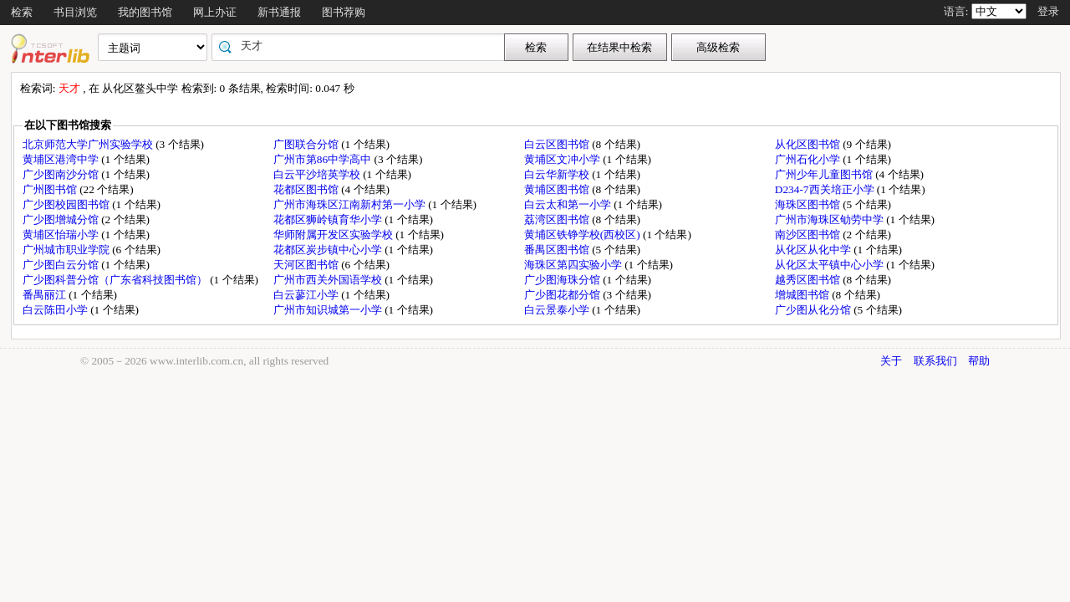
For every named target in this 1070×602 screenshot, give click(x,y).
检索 (22, 12)
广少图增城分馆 (62, 219)
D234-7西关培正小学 (826, 189)
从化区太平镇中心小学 (830, 264)
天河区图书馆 (307, 264)
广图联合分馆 (307, 144)
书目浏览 (75, 12)
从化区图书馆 (809, 144)
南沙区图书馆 (809, 234)
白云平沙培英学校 (318, 174)
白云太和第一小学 (569, 204)
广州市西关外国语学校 (329, 279)
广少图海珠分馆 (563, 279)
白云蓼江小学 (307, 294)
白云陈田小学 (56, 310)
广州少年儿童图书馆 (825, 174)
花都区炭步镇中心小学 (329, 249)
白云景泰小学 (558, 310)
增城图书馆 (803, 294)
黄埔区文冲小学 (563, 159)
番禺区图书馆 (558, 249)
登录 (1048, 11)
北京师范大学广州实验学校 (89, 144)
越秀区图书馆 (809, 279)
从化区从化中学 (814, 249)
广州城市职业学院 (67, 249)
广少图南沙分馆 (62, 174)
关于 (891, 361)
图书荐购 (343, 12)
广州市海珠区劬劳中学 (830, 219)
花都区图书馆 (307, 189)
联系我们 (935, 361)
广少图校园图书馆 (67, 204)
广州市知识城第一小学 (329, 310)
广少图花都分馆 (563, 294)
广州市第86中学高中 (323, 159)
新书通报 (279, 12)
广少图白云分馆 (62, 264)
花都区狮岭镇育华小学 (329, 219)
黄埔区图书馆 (558, 189)
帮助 (979, 361)
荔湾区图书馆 (558, 219)
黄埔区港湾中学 (62, 159)
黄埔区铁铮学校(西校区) (583, 234)
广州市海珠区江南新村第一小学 (350, 204)
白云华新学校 (558, 174)
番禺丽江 (46, 294)
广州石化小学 (809, 159)
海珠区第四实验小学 (574, 264)
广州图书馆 (51, 189)
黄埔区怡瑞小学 (62, 234)
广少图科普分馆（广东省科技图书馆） (116, 279)
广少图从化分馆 (814, 310)
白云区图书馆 (558, 144)
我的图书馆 (145, 12)
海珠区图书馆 (809, 204)
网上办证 (215, 12)
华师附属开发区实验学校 (334, 234)
